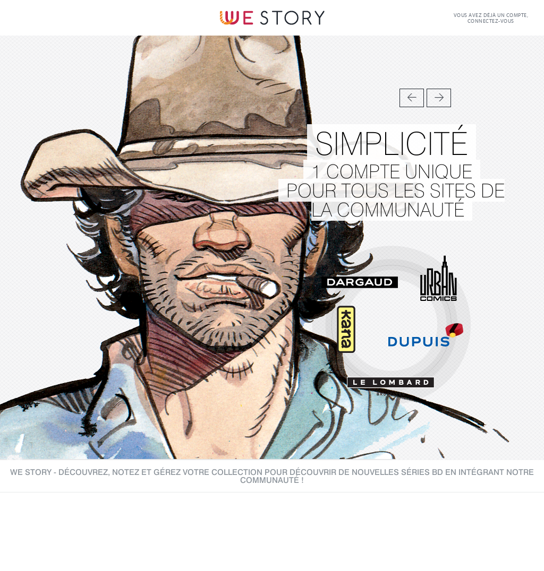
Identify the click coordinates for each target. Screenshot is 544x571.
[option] (272, 248)
